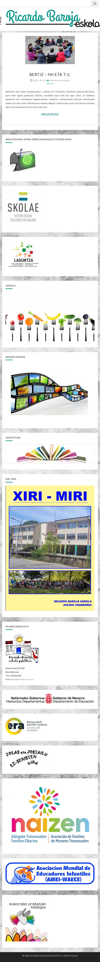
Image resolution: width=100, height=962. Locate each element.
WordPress (56, 955)
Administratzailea (60, 80)
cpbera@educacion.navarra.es (21, 679)
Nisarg (74, 955)
